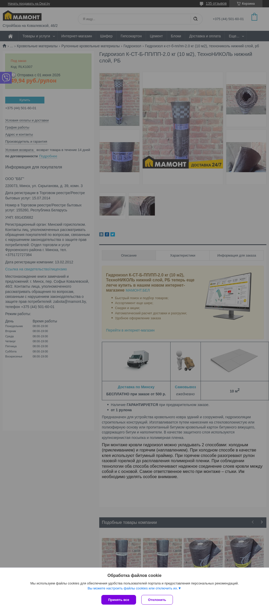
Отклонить (157, 600)
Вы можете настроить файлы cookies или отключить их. (132, 588)
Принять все (118, 600)
